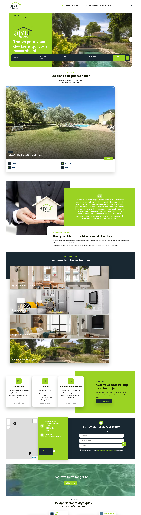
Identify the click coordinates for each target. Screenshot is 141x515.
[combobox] (16, 57)
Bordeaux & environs (63, 497)
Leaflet (34, 338)
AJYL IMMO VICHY (51, 302)
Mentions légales (28, 511)
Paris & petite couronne (64, 493)
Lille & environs (61, 502)
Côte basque (61, 500)
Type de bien (41, 56)
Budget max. (88, 56)
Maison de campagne (36, 497)
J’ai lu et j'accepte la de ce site (102, 331)
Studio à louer (33, 500)
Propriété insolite (35, 495)
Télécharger (70, 364)
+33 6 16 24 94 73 (51, 315)
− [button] (8, 304)
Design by (123, 511)
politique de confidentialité (106, 331)
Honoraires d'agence (43, 511)
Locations (11, 500)
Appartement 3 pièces (37, 493)
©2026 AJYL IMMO (14, 511)
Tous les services (104, 284)
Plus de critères (117, 57)
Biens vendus (12, 502)
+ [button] (8, 301)
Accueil (10, 493)
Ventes (10, 495)
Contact (10, 504)
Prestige (10, 497)
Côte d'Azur (60, 495)
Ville (62, 56)
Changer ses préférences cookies (64, 511)
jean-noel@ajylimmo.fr (53, 317)
